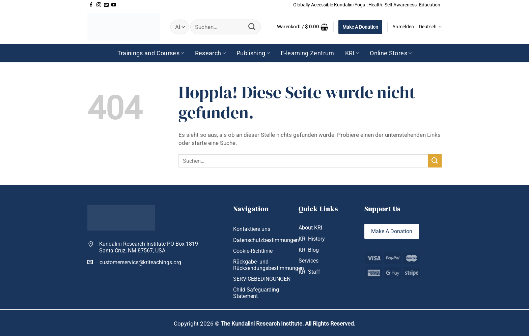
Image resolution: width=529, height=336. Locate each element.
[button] (302, 27)
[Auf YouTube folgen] (113, 5)
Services (308, 260)
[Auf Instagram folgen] (98, 5)
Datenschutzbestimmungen (266, 240)
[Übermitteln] (252, 27)
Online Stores (391, 53)
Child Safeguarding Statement (256, 292)
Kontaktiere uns (251, 229)
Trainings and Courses (150, 53)
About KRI (310, 227)
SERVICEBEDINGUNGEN (261, 279)
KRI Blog (309, 250)
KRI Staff (309, 272)
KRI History (312, 239)
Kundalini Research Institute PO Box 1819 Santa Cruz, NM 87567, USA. (148, 247)
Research (210, 53)
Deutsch (430, 27)
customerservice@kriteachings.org (134, 262)
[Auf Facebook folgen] (91, 5)
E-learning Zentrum (307, 53)
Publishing (253, 53)
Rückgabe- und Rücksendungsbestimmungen (268, 264)
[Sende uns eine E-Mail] (106, 5)
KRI (352, 53)
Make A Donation (360, 27)
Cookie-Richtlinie (253, 251)
